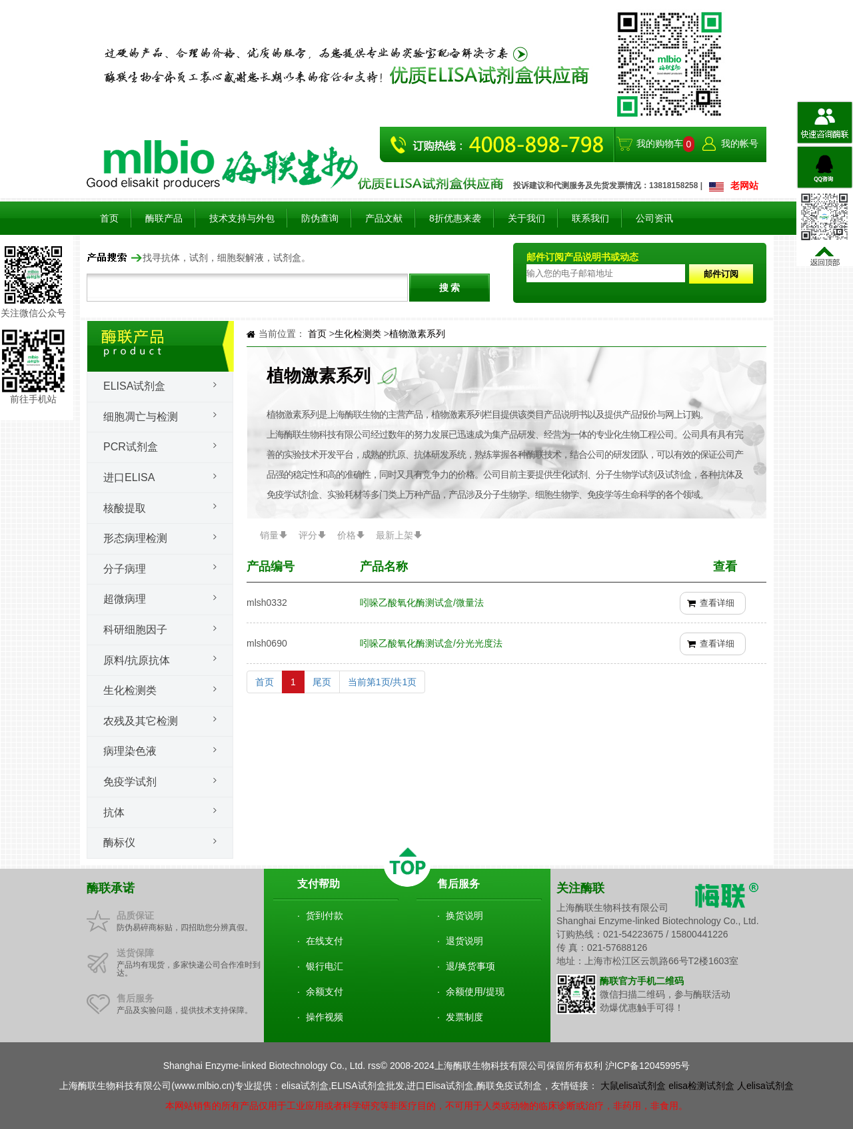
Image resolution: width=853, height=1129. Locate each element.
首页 (109, 218)
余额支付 (324, 991)
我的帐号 (739, 143)
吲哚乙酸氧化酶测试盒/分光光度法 (431, 643)
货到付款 (324, 915)
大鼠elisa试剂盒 (633, 1085)
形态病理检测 (135, 538)
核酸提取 (124, 508)
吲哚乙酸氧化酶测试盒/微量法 (422, 602)
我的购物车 (659, 143)
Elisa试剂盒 (134, 386)
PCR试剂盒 (130, 446)
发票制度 (464, 1017)
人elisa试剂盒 (765, 1085)
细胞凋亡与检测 (140, 416)
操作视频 (324, 1017)
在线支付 (324, 940)
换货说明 (464, 915)
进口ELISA (129, 477)
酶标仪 (119, 842)
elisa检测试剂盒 (701, 1085)
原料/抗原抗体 (136, 660)
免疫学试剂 (130, 781)
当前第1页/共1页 (382, 682)
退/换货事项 (470, 966)
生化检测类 (130, 690)
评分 (308, 535)
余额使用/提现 (475, 991)
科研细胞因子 (135, 629)
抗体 (114, 812)
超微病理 (124, 599)
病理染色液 (130, 751)
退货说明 (464, 940)
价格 (346, 535)
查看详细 (717, 603)
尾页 (322, 682)
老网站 (744, 185)
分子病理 (124, 569)
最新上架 (394, 535)
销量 (269, 535)
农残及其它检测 (140, 721)
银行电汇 (324, 966)
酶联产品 (164, 218)
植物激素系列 (417, 333)
